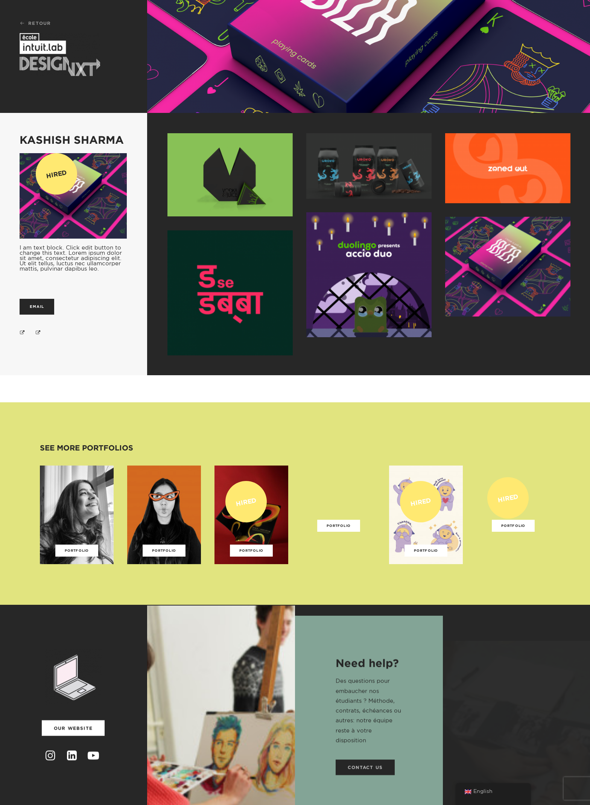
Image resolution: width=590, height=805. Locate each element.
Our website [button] (73, 737)
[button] (50, 768)
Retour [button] (35, 23)
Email (37, 306)
